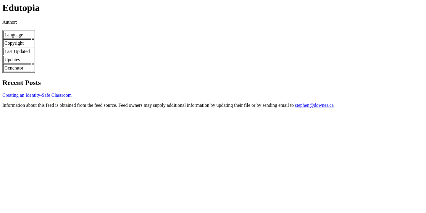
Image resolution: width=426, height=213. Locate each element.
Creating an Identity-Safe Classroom (37, 95)
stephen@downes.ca (314, 105)
